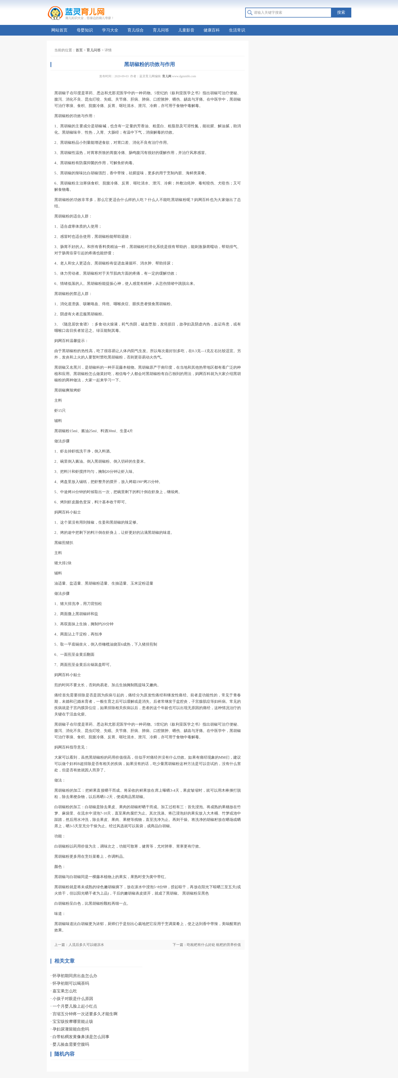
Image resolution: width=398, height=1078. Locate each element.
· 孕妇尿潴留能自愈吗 (70, 1029)
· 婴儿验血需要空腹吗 (70, 1044)
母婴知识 (85, 30)
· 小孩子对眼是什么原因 (72, 998)
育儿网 (166, 76)
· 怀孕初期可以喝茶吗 (70, 983)
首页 (79, 50)
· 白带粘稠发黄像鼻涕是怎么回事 (80, 1037)
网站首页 (59, 30)
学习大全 (110, 30)
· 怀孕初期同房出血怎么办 (74, 976)
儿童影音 (186, 30)
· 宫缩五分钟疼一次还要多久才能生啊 (84, 1014)
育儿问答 (161, 30)
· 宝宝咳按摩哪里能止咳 (72, 1021)
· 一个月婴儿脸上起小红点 (74, 1006)
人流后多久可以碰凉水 (86, 945)
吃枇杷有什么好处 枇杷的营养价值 (214, 945)
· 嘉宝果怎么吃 (64, 991)
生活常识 (237, 30)
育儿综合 (135, 30)
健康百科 (212, 30)
